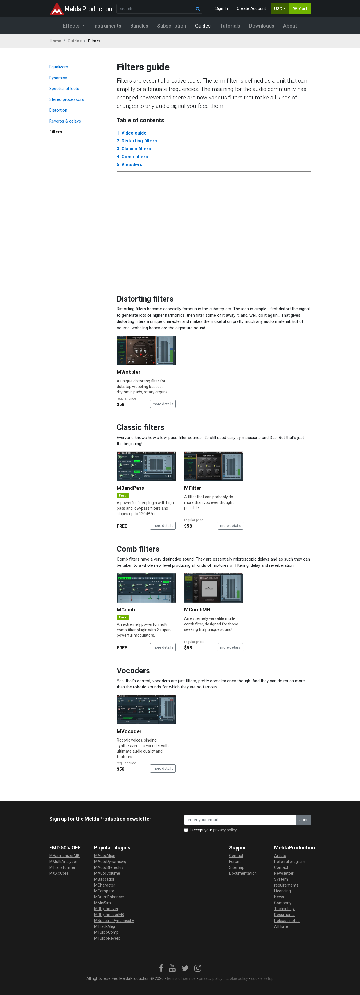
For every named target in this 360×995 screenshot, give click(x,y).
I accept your (213, 830)
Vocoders (132, 164)
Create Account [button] (251, 8)
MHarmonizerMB (64, 855)
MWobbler (128, 372)
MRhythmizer (106, 908)
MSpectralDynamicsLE (114, 920)
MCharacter (104, 885)
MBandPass (130, 488)
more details (163, 404)
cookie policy (237, 978)
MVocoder (129, 731)
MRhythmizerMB (109, 914)
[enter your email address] (240, 820)
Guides (75, 41)
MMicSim (102, 903)
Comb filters (135, 156)
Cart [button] (300, 8)
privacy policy (225, 830)
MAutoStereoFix (108, 867)
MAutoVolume (107, 873)
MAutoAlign (104, 855)
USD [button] (278, 8)
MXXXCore (59, 873)
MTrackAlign (105, 926)
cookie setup (262, 978)
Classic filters (136, 148)
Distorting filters (139, 141)
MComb (126, 610)
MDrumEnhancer (109, 897)
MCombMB (197, 610)
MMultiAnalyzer (63, 861)
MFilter (192, 488)
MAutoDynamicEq (110, 861)
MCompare (104, 891)
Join (303, 819)
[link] (161, 969)
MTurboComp (106, 932)
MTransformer (62, 867)
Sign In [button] (221, 8)
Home (55, 41)
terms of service (181, 978)
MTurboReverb (107, 938)
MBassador (104, 879)
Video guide (134, 133)
